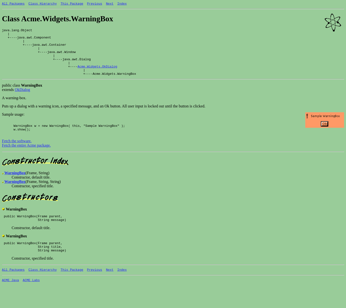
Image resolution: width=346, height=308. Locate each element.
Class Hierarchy (42, 4)
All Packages (13, 4)
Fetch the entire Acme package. (26, 158)
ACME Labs (31, 298)
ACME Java (10, 298)
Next (109, 4)
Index (122, 4)
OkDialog (22, 100)
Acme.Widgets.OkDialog (97, 75)
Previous (94, 4)
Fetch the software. (16, 154)
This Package (72, 4)
